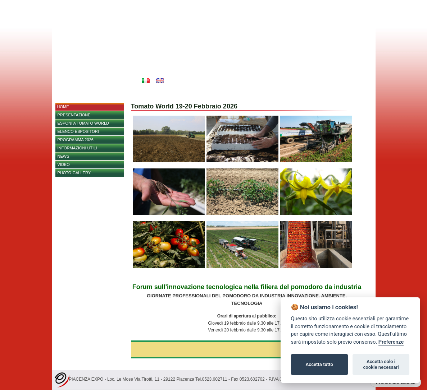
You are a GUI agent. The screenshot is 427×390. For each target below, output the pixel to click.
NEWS (63, 156)
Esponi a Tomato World (83, 123)
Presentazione (74, 115)
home (63, 107)
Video (64, 164)
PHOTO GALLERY (74, 173)
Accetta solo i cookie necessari (381, 364)
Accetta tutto (319, 364)
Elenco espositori (78, 131)
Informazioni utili (77, 148)
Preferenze (391, 342)
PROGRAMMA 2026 (76, 140)
